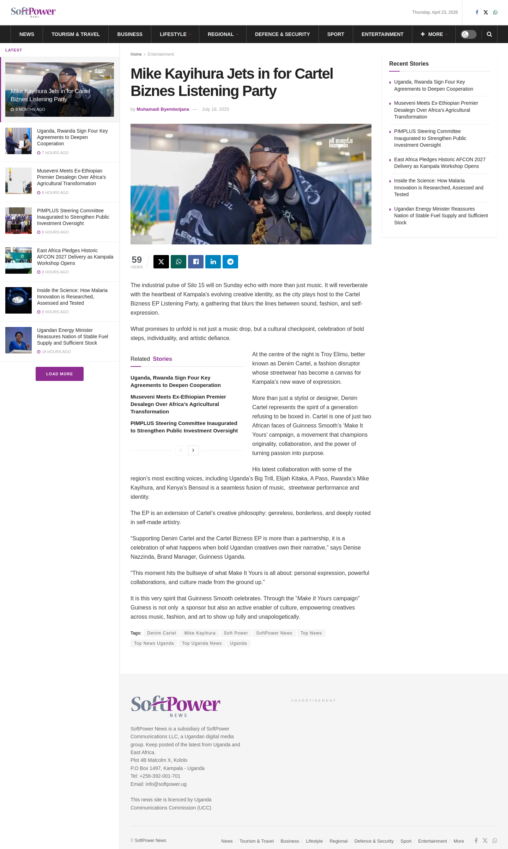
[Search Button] (489, 34)
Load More (59, 374)
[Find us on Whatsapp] (494, 841)
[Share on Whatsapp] (178, 261)
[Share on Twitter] (161, 261)
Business (130, 34)
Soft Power (236, 633)
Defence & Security (282, 34)
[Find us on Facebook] (476, 841)
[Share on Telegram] (230, 261)
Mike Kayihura (200, 633)
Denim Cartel (161, 633)
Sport (335, 34)
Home (136, 54)
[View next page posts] (193, 450)
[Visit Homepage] (33, 12)
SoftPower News (274, 633)
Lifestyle (173, 34)
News (26, 34)
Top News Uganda (154, 643)
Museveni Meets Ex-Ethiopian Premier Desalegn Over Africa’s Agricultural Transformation (71, 177)
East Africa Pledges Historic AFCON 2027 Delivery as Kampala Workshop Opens (75, 257)
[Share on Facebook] (196, 261)
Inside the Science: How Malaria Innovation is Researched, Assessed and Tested (72, 296)
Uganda (238, 643)
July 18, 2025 (215, 109)
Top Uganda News (202, 643)
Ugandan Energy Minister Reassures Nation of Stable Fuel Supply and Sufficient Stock (72, 336)
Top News (311, 633)
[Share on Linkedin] (213, 261)
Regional (221, 34)
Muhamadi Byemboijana (163, 109)
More (432, 34)
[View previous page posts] (180, 450)
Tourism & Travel (76, 34)
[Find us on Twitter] (485, 841)
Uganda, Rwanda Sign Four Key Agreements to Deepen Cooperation (72, 137)
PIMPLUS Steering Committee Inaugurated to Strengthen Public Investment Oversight (73, 217)
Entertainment (383, 34)
